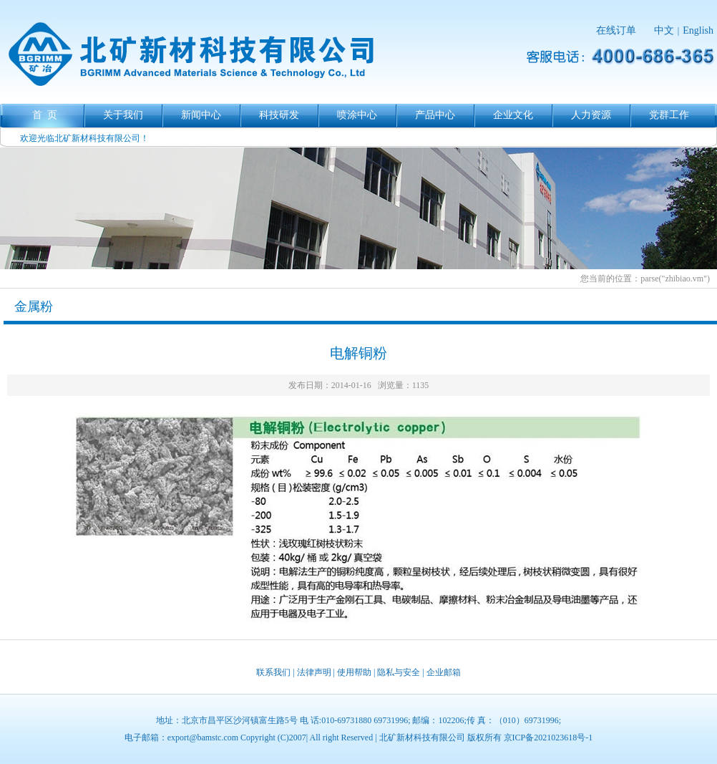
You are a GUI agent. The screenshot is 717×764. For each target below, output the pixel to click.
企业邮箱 (443, 672)
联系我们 (273, 672)
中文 (664, 30)
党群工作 (669, 115)
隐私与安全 (398, 672)
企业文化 (513, 115)
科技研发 (279, 115)
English (698, 30)
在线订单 (616, 30)
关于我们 (123, 115)
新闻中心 (201, 115)
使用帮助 (354, 672)
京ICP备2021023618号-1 (548, 737)
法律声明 (314, 672)
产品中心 (435, 115)
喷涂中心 (357, 115)
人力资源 (591, 115)
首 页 (44, 115)
